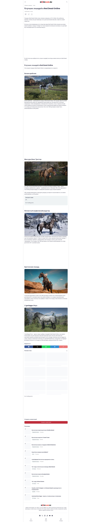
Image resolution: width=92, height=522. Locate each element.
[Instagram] (45, 515)
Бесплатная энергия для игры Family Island (43, 430)
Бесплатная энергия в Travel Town (40, 437)
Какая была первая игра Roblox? (40, 452)
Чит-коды (34, 468)
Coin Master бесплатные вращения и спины (43, 459)
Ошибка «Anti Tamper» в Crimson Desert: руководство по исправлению (46, 488)
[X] (37, 346)
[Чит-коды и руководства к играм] (46, 505)
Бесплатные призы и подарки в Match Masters (44, 445)
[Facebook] (28, 346)
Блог (33, 454)
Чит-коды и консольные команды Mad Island (43, 467)
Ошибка (33, 491)
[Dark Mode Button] (67, 2)
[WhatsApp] (46, 346)
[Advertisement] (46, 44)
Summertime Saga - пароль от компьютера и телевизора (46, 496)
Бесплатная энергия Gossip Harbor (41, 474)
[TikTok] (47, 515)
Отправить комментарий (46, 422)
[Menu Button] (25, 2)
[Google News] (52, 515)
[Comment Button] (25, 14)
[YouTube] (50, 515)
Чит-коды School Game (38, 481)
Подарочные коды (35, 432)
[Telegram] (54, 346)
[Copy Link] (63, 346)
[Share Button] (32, 14)
